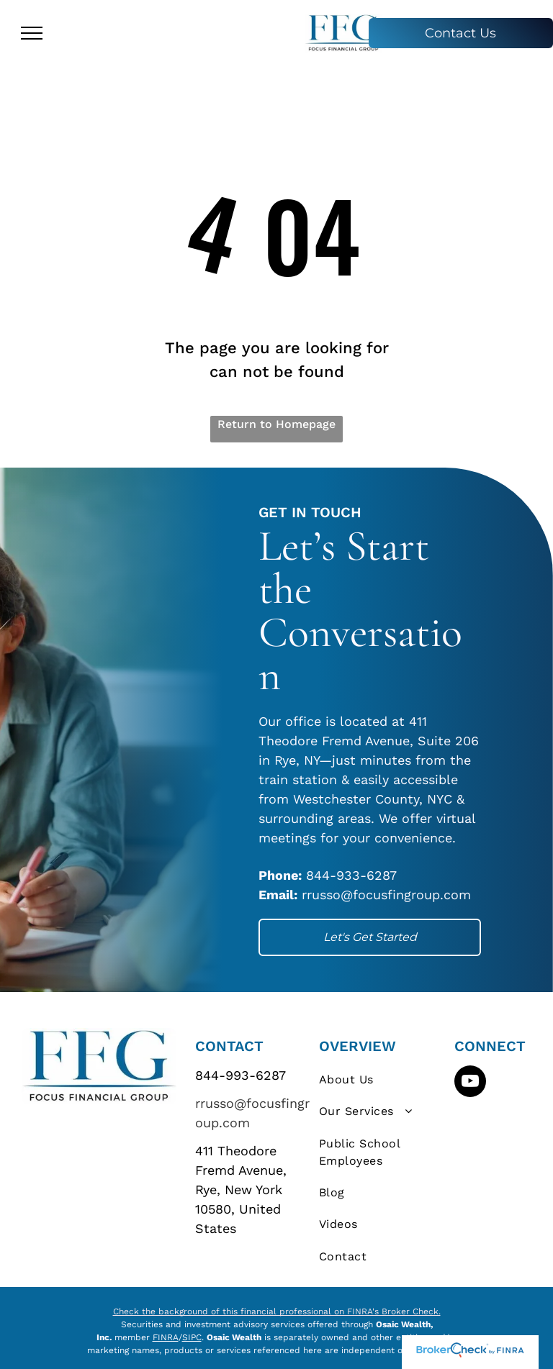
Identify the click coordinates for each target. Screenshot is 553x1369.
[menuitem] (382, 1080)
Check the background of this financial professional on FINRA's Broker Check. (277, 1311)
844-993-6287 (240, 1075)
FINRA (166, 1337)
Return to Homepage (276, 424)
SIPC (192, 1337)
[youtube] (470, 1083)
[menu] (31, 33)
